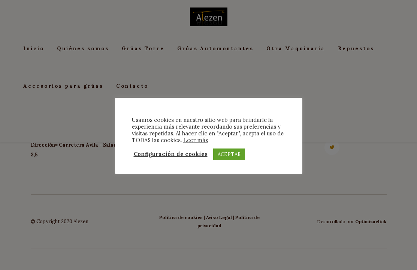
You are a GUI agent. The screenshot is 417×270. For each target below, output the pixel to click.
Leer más (195, 140)
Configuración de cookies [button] (171, 154)
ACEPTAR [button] (229, 154)
